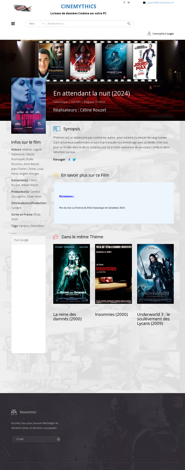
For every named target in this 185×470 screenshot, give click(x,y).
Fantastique (60, 92)
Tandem (16, 198)
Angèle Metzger (29, 163)
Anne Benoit (31, 154)
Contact (70, 461)
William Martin (29, 175)
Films (22, 461)
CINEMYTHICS (78, 6)
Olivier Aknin (34, 186)
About (12, 461)
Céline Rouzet (93, 100)
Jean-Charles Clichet (23, 159)
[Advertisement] (28, 288)
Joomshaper (122, 460)
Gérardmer (37, 216)
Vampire (24, 216)
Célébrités (33, 461)
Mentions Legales (52, 461)
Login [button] (170, 23)
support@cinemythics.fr (160, 2)
